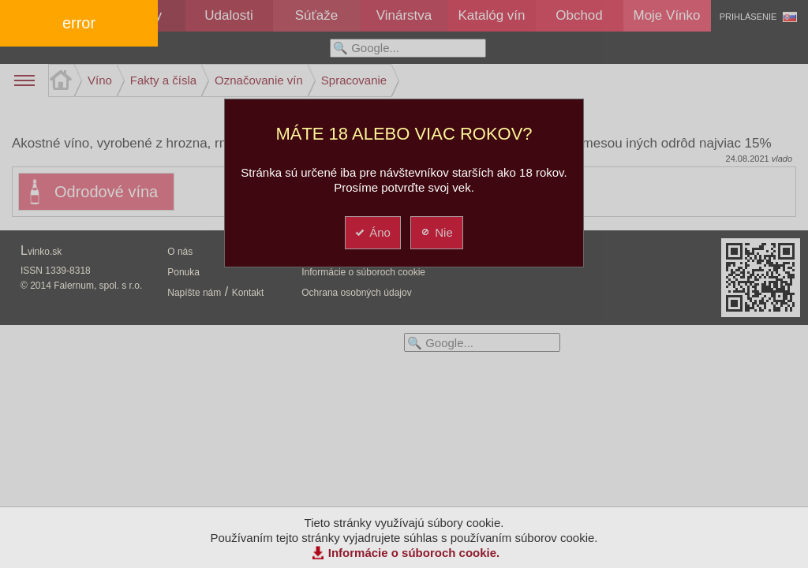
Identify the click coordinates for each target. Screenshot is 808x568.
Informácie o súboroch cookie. (414, 552)
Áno (372, 232)
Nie (436, 232)
